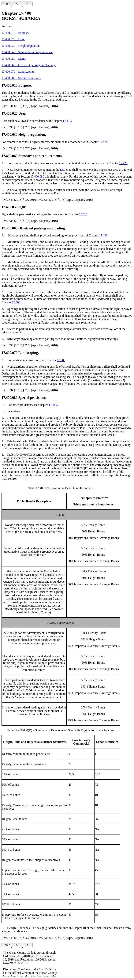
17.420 (103, 142)
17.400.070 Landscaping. (18, 71)
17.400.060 (9, 228)
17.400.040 (9, 156)
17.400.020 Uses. (13, 39)
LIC (62, 169)
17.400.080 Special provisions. (21, 78)
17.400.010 (9, 85)
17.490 (103, 235)
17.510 (83, 214)
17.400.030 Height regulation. (21, 45)
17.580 (53, 404)
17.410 (67, 120)
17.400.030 (9, 134)
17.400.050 (9, 207)
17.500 (16, 302)
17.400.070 (9, 353)
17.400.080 (37, 176)
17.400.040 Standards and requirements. (27, 52)
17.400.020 (9, 113)
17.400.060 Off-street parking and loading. (29, 65)
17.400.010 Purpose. (15, 32)
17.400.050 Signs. (14, 58)
